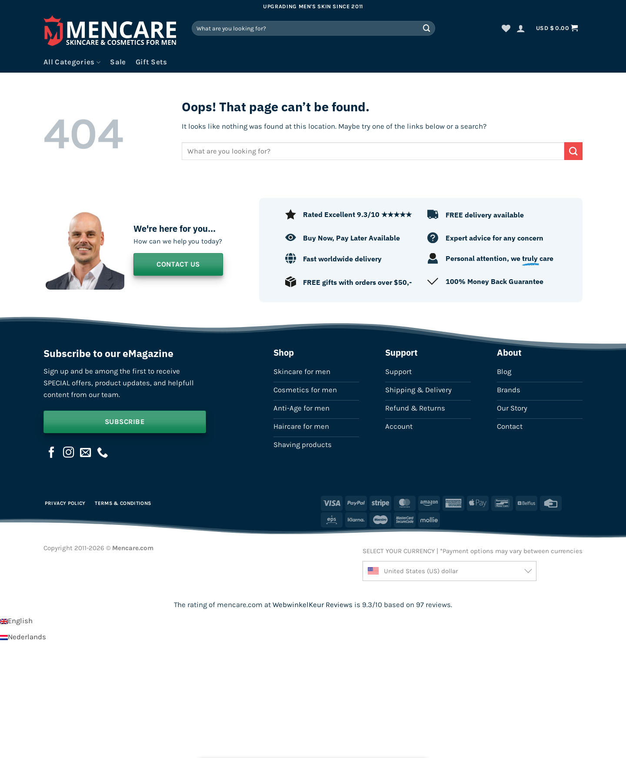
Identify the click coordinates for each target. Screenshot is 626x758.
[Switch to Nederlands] (23, 637)
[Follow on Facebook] (51, 453)
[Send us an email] (85, 453)
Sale (118, 62)
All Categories (71, 62)
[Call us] (102, 453)
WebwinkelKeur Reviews (313, 605)
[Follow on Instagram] (68, 453)
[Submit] (427, 28)
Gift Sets (151, 62)
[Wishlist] (506, 28)
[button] (520, 28)
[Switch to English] (16, 621)
